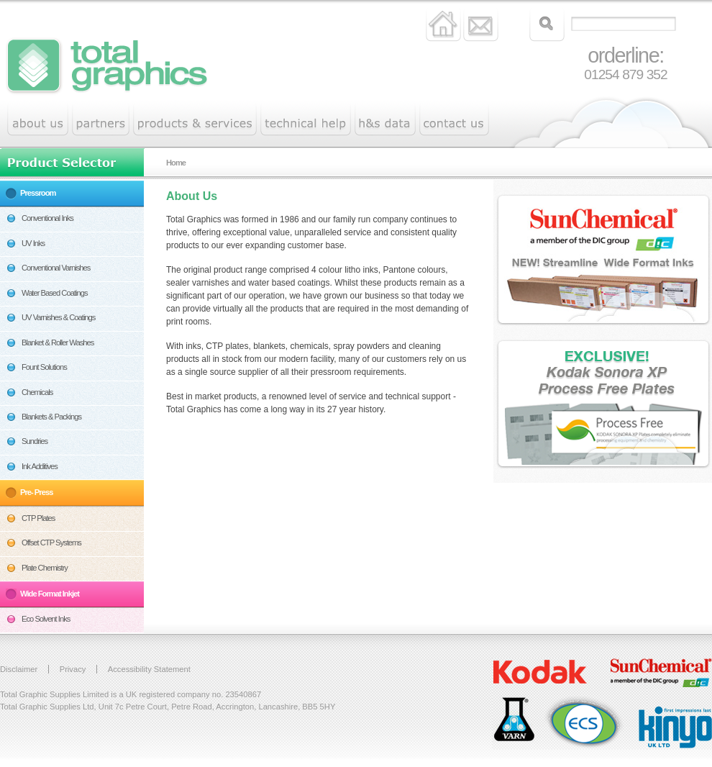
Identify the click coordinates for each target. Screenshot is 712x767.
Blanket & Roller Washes (57, 342)
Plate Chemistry (45, 567)
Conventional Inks (47, 218)
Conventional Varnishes (56, 267)
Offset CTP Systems (51, 542)
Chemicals (37, 392)
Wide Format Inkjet (49, 593)
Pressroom (37, 193)
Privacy (73, 669)
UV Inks (33, 243)
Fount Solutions (44, 367)
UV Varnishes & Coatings (58, 317)
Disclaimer (18, 669)
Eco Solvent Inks (46, 618)
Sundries (34, 441)
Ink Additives (40, 466)
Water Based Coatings (55, 293)
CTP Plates (38, 518)
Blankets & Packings (51, 416)
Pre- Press (36, 492)
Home (176, 162)
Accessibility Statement (149, 669)
